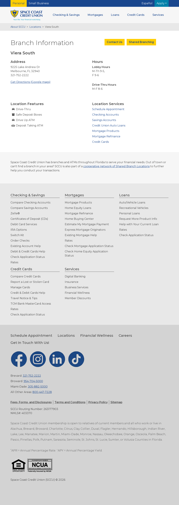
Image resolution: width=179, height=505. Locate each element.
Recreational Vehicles (133, 208)
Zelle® (15, 213)
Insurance (71, 282)
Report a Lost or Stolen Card (30, 282)
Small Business (39, 3)
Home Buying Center (79, 218)
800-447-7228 (42, 392)
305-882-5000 (38, 386)
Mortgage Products (105, 131)
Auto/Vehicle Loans (132, 202)
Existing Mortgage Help (81, 235)
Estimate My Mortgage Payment (87, 224)
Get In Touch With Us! (30, 343)
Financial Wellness (77, 292)
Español (147, 3)
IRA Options (19, 229)
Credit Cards (100, 141)
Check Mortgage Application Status (89, 246)
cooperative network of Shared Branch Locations (116, 166)
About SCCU (18, 26)
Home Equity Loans (78, 208)
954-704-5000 (33, 381)
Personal (19, 3)
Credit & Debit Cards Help (28, 292)
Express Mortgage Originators (85, 229)
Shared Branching (141, 42)
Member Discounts (78, 298)
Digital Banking (75, 276)
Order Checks (20, 240)
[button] (66, 15)
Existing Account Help (26, 246)
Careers (125, 335)
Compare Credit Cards (25, 276)
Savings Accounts (104, 120)
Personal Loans (129, 213)
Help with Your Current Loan (139, 224)
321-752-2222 (32, 375)
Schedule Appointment (108, 109)
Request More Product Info (138, 218)
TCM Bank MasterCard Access (31, 303)
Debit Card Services (24, 224)
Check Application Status (28, 257)
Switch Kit (17, 235)
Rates (14, 262)
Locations (35, 26)
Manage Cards (20, 287)
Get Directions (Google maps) (30, 82)
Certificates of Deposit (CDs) (29, 218)
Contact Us (114, 42)
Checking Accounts (105, 114)
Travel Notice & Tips (24, 298)
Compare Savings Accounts (29, 208)
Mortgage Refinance (106, 136)
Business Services (76, 287)
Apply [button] (161, 3)
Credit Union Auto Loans (108, 125)
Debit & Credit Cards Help (28, 251)
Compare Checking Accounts (30, 202)
